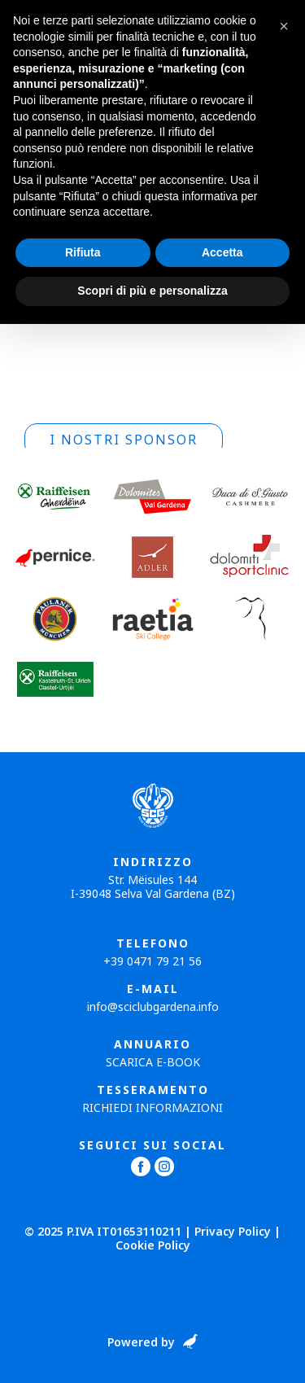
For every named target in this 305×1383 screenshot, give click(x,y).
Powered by (141, 1343)
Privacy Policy (232, 1231)
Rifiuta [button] (83, 252)
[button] (284, 26)
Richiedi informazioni (152, 1107)
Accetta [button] (222, 252)
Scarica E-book (153, 1062)
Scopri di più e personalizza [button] (152, 290)
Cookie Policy (152, 1245)
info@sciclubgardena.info (153, 1006)
